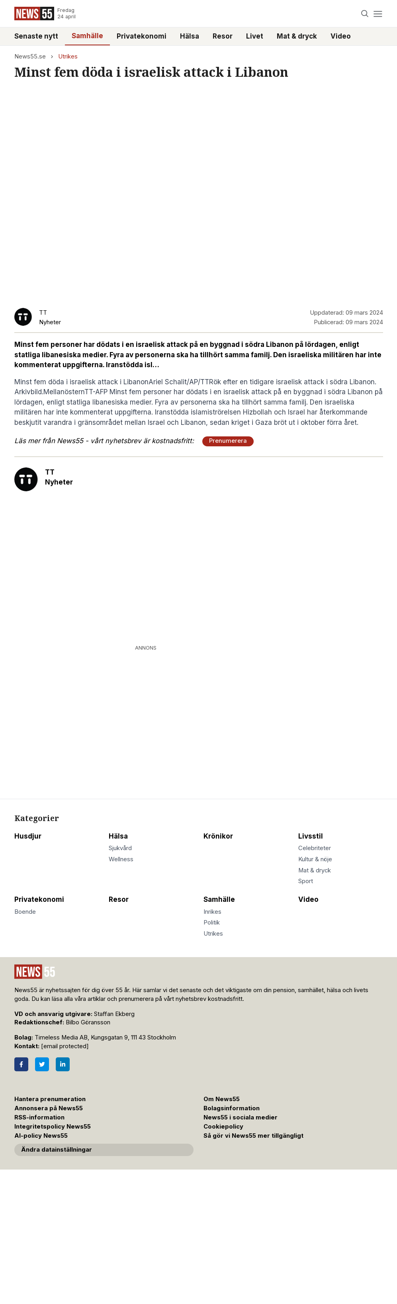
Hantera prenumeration (50, 1099)
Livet (254, 36)
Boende (25, 911)
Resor (223, 36)
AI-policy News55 (41, 1135)
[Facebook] (21, 1064)
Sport (305, 881)
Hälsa (189, 36)
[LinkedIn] (63, 1064)
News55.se (30, 56)
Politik (211, 922)
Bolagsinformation (231, 1108)
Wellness (121, 859)
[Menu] (378, 14)
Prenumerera (228, 440)
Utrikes (68, 56)
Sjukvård (120, 848)
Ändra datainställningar (56, 1149)
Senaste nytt (36, 36)
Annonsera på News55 (48, 1108)
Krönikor (218, 836)
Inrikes (212, 911)
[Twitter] (42, 1064)
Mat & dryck (297, 36)
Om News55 (221, 1099)
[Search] (365, 14)
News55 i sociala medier (240, 1117)
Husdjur (27, 836)
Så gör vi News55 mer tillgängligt (254, 1135)
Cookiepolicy (223, 1126)
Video (341, 36)
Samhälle (87, 36)
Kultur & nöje (315, 859)
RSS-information (39, 1117)
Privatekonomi (141, 36)
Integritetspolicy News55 (52, 1126)
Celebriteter (314, 848)
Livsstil (310, 836)
